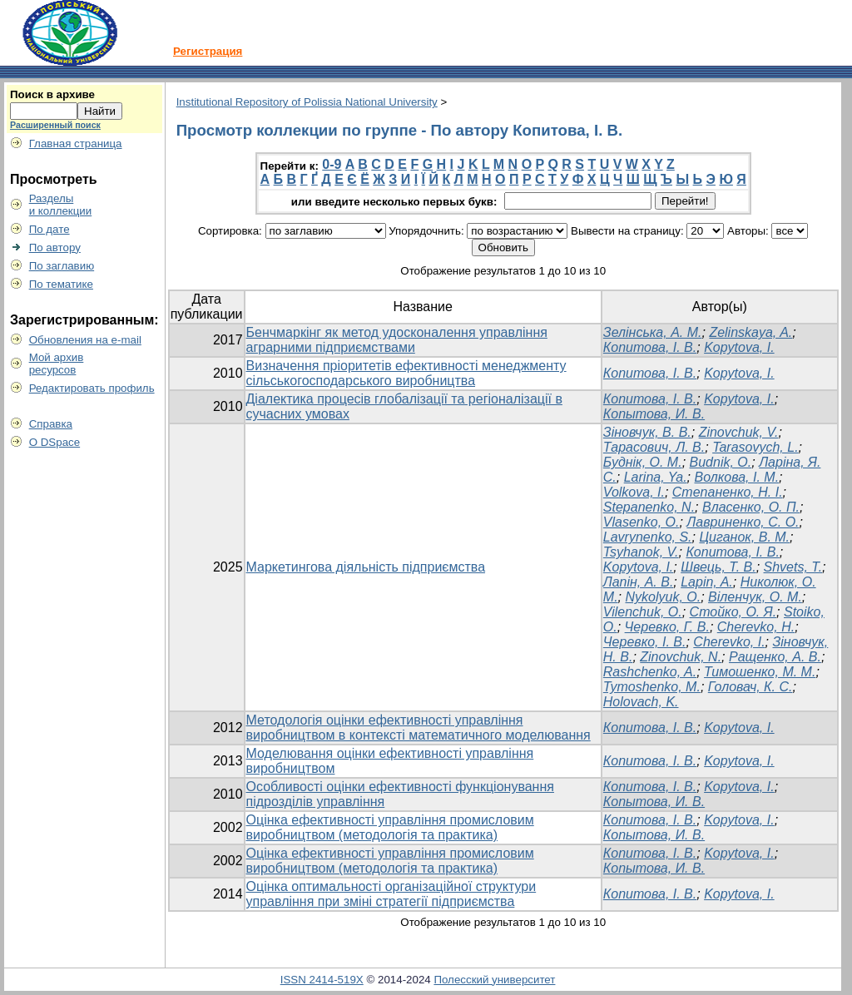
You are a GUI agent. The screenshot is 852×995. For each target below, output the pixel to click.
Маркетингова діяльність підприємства (366, 567)
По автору (55, 247)
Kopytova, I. (739, 347)
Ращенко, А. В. (775, 657)
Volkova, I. (634, 492)
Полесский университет (494, 979)
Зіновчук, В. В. (647, 432)
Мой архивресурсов (56, 363)
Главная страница (75, 143)
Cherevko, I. (729, 642)
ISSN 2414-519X (322, 979)
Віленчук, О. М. (755, 597)
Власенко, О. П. (751, 507)
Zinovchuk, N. (680, 657)
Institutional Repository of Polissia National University (307, 102)
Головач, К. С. (750, 687)
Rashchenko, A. (649, 672)
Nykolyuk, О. (663, 597)
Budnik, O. (721, 462)
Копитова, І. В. (649, 347)
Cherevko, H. (756, 627)
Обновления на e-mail (85, 340)
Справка (50, 424)
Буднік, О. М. (642, 462)
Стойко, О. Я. (733, 612)
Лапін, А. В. (638, 582)
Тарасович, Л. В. (654, 447)
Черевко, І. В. (644, 642)
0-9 (331, 164)
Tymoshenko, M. (652, 687)
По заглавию (62, 266)
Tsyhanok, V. (641, 552)
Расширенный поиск (55, 125)
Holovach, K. (641, 702)
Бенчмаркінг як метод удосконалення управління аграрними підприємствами (396, 339)
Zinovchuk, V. (739, 432)
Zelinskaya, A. (750, 332)
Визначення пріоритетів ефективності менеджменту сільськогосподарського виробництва (406, 373)
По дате (49, 229)
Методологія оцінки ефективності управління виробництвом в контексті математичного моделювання (418, 727)
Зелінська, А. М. (652, 332)
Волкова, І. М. (737, 477)
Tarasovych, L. (755, 447)
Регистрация (207, 51)
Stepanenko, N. (649, 507)
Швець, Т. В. (718, 567)
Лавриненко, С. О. (742, 522)
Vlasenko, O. (641, 522)
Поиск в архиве (52, 94)
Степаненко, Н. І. (727, 492)
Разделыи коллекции (60, 204)
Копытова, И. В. (654, 414)
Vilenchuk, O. (642, 612)
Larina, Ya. (655, 477)
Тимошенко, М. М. (759, 672)
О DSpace (55, 442)
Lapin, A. (707, 582)
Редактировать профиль (92, 388)
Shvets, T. (793, 567)
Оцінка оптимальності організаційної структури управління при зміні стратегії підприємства (391, 893)
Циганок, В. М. (744, 537)
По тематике (61, 284)
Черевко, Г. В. (667, 627)
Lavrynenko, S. (647, 537)
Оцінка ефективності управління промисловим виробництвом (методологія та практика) (390, 827)
